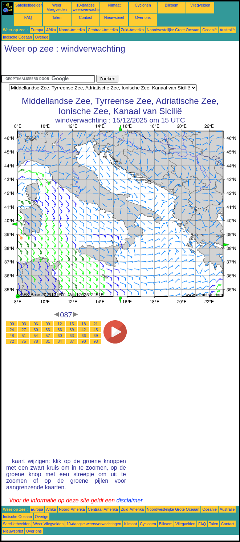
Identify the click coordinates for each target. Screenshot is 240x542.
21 (96, 324)
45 (96, 330)
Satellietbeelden (29, 5)
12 (60, 324)
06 (36, 324)
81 (48, 341)
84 (60, 341)
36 (60, 330)
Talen (56, 17)
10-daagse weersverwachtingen (90, 7)
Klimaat (114, 5)
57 (48, 335)
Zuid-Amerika (132, 30)
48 (12, 335)
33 (48, 330)
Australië (227, 30)
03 (24, 324)
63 (72, 335)
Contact (85, 17)
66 (84, 335)
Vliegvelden (200, 5)
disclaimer (130, 500)
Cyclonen (143, 5)
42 (84, 330)
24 (12, 330)
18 (84, 324)
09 (48, 324)
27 (24, 330)
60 (60, 335)
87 (72, 341)
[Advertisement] (59, 66)
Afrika (51, 30)
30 (36, 330)
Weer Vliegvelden (57, 7)
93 (96, 341)
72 (12, 341)
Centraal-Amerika (103, 30)
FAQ (28, 17)
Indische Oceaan (17, 37)
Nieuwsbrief (114, 17)
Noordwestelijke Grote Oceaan (173, 30)
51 (24, 335)
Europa (37, 30)
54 (36, 335)
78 (36, 341)
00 (12, 324)
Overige (41, 37)
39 (72, 330)
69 (96, 335)
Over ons (143, 17)
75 (24, 341)
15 (72, 324)
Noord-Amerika (72, 30)
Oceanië (209, 30)
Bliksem (171, 5)
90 (84, 341)
